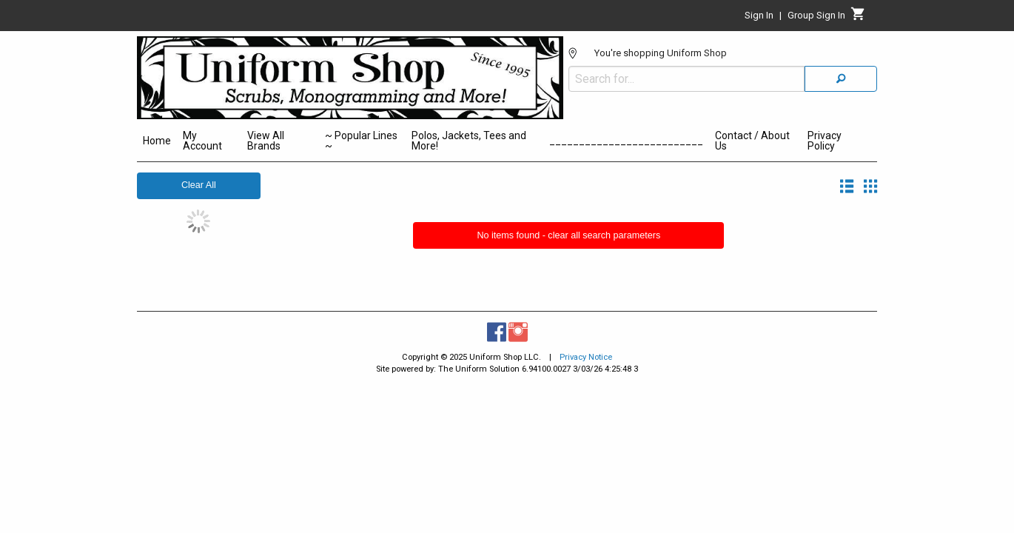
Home (157, 141)
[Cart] (858, 18)
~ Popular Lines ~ (361, 141)
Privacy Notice (586, 357)
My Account (202, 141)
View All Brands (265, 141)
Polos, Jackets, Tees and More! (469, 141)
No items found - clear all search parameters (568, 235)
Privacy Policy (824, 141)
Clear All (198, 185)
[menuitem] (157, 142)
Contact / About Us (752, 141)
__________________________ (626, 141)
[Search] (841, 69)
